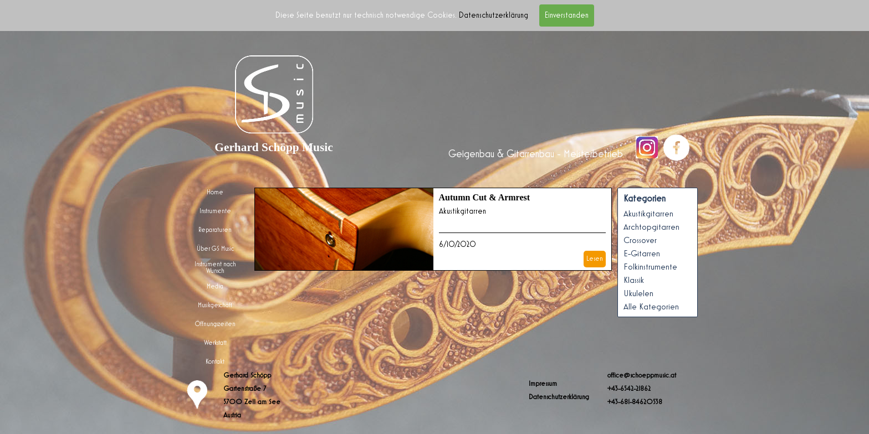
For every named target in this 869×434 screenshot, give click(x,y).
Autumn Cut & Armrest (484, 197)
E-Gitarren (641, 253)
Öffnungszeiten (215, 324)
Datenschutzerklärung (493, 15)
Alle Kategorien (651, 306)
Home (215, 192)
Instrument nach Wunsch (215, 267)
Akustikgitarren (462, 211)
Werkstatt (215, 342)
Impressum (543, 384)
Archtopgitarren (651, 227)
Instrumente (215, 211)
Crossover (640, 240)
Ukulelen (638, 293)
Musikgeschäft (215, 305)
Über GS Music (215, 248)
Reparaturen (215, 229)
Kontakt (215, 361)
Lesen (594, 258)
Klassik (633, 280)
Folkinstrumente (650, 266)
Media (215, 286)
